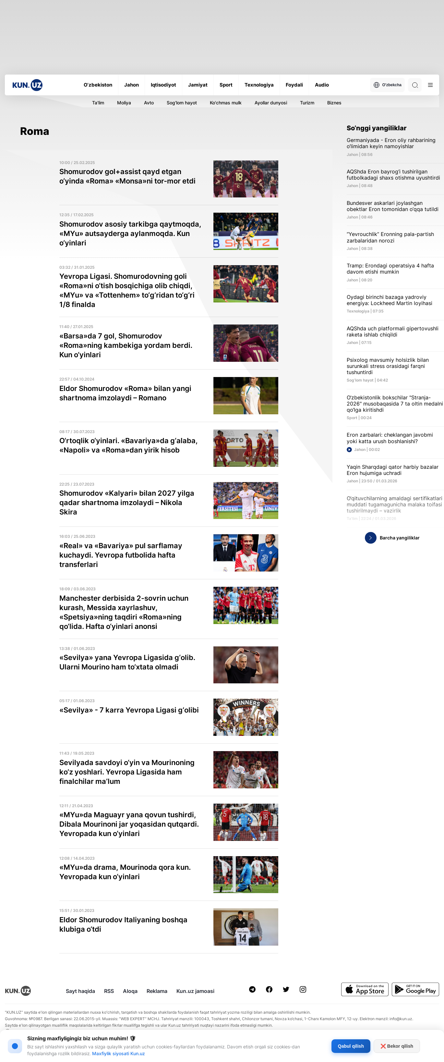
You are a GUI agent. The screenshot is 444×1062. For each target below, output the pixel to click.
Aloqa (130, 991)
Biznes (334, 102)
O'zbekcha (387, 85)
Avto (149, 102)
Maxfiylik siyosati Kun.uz (118, 1053)
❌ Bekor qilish (396, 1046)
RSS (109, 991)
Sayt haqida (80, 991)
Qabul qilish (351, 1046)
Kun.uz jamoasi (195, 991)
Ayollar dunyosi (271, 102)
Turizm (307, 102)
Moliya (124, 102)
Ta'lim (98, 102)
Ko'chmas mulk (226, 102)
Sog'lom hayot (182, 102)
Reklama (157, 991)
